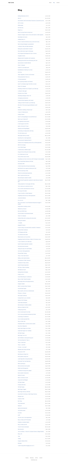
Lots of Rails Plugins (22, 147)
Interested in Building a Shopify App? (25, 109)
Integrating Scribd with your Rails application (26, 195)
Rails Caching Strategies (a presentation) (26, 44)
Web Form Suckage (22, 144)
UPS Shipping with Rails (22, 232)
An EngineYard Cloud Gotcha (23, 121)
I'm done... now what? (22, 347)
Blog (54, 2)
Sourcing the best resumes (23, 246)
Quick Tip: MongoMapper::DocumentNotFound (27, 116)
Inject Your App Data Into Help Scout (25, 32)
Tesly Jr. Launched (21, 344)
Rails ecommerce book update (24, 365)
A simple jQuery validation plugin (24, 149)
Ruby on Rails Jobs (21, 321)
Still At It (19, 18)
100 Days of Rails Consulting (23, 267)
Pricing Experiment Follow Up (23, 76)
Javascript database (22, 197)
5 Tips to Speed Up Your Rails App (24, 241)
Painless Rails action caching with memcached (27, 218)
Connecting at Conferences (23, 316)
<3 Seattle (20, 222)
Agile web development (22, 408)
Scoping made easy (22, 384)
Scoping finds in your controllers (24, 297)
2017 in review (20, 23)
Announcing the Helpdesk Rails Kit (24, 140)
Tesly (19, 436)
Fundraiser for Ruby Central (23, 262)
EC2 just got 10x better (22, 190)
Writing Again (20, 25)
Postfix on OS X (21, 274)
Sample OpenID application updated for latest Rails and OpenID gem (30, 181)
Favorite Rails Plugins (22, 288)
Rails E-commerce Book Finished (24, 286)
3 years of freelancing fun (23, 112)
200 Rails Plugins (21, 382)
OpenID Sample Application (23, 265)
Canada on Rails (21, 398)
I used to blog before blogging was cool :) (26, 445)
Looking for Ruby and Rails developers (25, 46)
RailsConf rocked (21, 375)
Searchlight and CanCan (22, 37)
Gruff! (19, 415)
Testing (19, 438)
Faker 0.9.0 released (22, 86)
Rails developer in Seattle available (24, 304)
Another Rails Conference (23, 229)
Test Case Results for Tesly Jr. (24, 340)
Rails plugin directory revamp (23, 135)
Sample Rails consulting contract (24, 206)
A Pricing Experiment (22, 79)
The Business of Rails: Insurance (24, 260)
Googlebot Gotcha (21, 55)
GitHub (36, 457)
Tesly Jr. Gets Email (21, 342)
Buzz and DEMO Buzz (22, 211)
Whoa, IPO (20, 433)
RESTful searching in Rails (23, 170)
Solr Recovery (20, 27)
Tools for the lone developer (23, 426)
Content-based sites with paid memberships (26, 166)
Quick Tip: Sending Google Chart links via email (27, 83)
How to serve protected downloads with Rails (27, 314)
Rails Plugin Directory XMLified (24, 391)
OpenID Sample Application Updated (25, 243)
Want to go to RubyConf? (23, 119)
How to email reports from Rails (24, 311)
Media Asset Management (23, 368)
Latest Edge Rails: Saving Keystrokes (25, 358)
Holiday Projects (21, 114)
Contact (58, 2)
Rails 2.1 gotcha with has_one (23, 175)
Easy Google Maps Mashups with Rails (25, 161)
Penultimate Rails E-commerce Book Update (26, 323)
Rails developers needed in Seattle (24, 177)
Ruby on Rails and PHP (22, 424)
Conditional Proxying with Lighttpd (24, 370)
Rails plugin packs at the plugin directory (26, 281)
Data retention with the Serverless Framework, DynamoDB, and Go (31, 20)
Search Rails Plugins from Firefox (24, 328)
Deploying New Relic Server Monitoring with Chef (27, 60)
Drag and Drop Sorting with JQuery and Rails (26, 151)
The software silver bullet (23, 234)
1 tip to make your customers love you (25, 186)
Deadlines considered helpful (23, 422)
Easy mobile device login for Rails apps (25, 51)
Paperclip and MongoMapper (23, 128)
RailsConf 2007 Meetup (22, 300)
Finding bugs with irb (22, 309)
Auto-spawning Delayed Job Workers (25, 81)
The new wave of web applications (25, 417)
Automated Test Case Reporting (24, 361)
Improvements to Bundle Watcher (24, 62)
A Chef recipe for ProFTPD (23, 123)
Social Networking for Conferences (25, 276)
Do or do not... (21, 200)
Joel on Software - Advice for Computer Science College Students (31, 431)
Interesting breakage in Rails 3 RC (24, 95)
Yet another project (21, 410)
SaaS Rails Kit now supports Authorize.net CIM (27, 168)
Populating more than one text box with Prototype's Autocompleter (31, 158)
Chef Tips (20, 72)
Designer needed (21, 283)
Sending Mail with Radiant (23, 272)
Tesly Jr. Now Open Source (23, 255)
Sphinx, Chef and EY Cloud (23, 126)
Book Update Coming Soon (23, 372)
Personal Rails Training (22, 253)
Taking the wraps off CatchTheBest (25, 248)
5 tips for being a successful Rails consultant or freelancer (29, 227)
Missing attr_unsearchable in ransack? (25, 48)
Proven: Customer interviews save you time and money (28, 41)
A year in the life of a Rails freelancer (25, 193)
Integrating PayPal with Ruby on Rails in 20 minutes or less (29, 239)
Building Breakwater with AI (23, 15)
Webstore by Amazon (22, 208)
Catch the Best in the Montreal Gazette (25, 213)
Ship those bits (21, 429)
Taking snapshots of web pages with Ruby (26, 183)
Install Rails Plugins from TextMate (24, 330)
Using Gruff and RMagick (23, 379)
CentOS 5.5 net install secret (23, 67)
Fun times (20, 412)
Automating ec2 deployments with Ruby (26, 130)
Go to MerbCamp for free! (23, 154)
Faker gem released (22, 220)
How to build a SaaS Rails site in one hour (26, 188)
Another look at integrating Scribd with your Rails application (30, 142)
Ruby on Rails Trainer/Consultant (24, 279)
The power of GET (21, 351)
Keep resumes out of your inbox (24, 236)
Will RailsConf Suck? (22, 269)
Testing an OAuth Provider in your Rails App (26, 102)
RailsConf (20, 405)
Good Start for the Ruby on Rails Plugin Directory (27, 394)
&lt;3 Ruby (20, 401)
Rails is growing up (21, 363)
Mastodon (32, 457)
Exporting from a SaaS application (24, 137)
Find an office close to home (23, 156)
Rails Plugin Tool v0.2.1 (22, 335)
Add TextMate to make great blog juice (25, 337)
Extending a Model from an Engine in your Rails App (28, 88)
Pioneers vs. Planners (22, 293)
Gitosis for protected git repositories (25, 173)
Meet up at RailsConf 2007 (23, 307)
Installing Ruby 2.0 (21, 39)
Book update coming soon (23, 356)
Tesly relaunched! (21, 403)
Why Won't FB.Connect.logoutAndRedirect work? (27, 105)
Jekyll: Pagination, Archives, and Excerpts (26, 74)
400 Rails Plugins (21, 333)
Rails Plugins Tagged (22, 389)
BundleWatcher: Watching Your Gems (25, 69)
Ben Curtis (11, 2)
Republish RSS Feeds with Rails (24, 349)
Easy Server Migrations (22, 326)
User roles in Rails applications (24, 251)
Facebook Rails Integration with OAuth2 (25, 100)
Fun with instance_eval (22, 133)
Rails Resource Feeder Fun (23, 354)
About (50, 2)
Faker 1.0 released (21, 65)
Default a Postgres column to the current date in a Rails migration (30, 34)
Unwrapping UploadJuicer (23, 98)
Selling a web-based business (23, 258)
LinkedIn (40, 457)
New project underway (22, 295)
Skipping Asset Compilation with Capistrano (26, 58)
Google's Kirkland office (22, 440)
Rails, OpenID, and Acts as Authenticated (26, 290)
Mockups (20, 443)
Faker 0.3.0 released (22, 215)
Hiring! (19, 107)
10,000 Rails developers (22, 302)
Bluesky (27, 457)
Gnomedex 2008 (21, 163)
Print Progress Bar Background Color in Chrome (27, 53)
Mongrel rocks (21, 396)
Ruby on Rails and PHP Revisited (24, 419)
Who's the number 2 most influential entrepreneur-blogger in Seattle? (29, 203)
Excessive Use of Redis (22, 93)
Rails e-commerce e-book (23, 377)
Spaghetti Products (21, 225)
